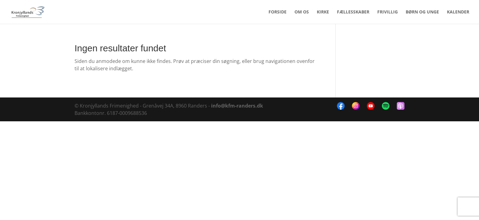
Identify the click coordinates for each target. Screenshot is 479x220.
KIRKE (323, 12)
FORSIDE (278, 12)
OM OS (301, 12)
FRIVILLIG (387, 12)
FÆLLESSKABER (353, 12)
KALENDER (458, 12)
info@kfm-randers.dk (237, 105)
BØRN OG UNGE (422, 12)
